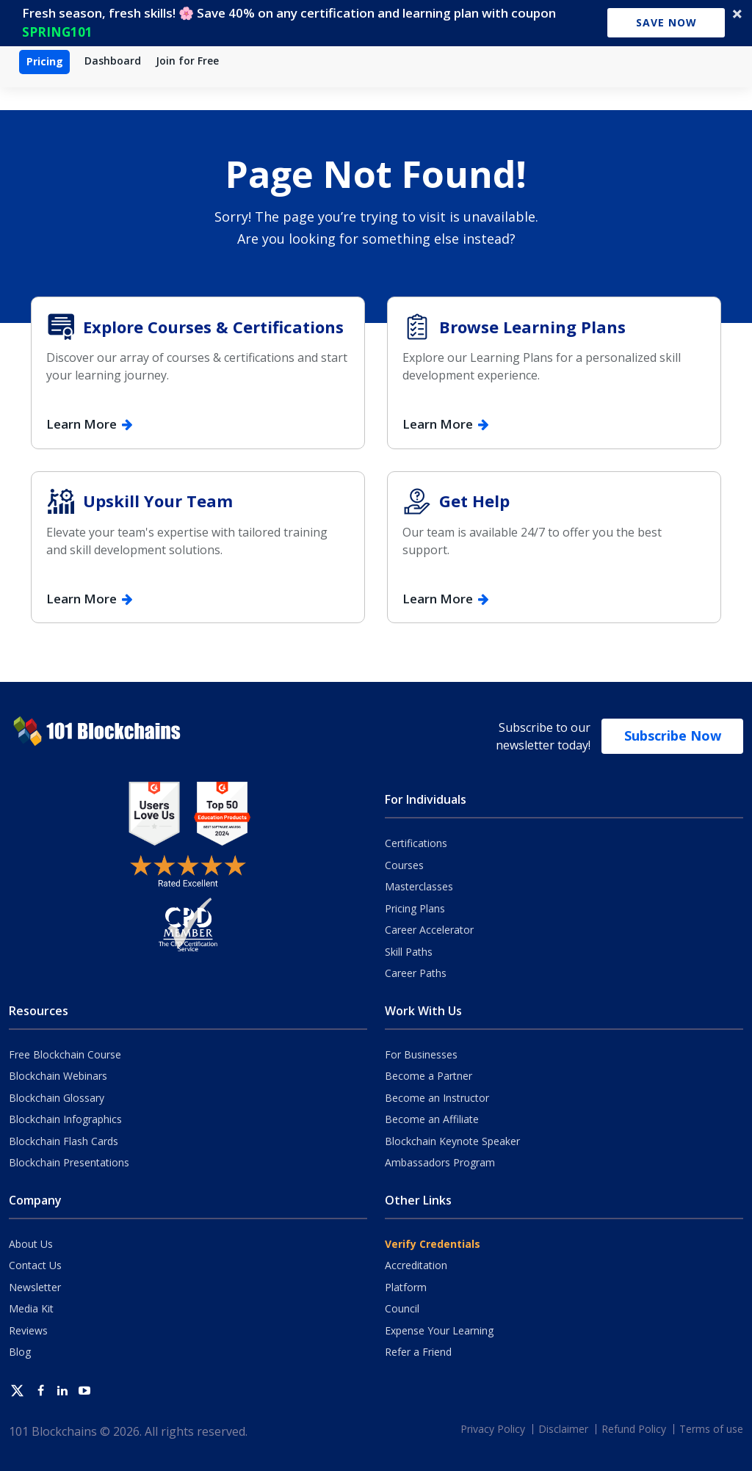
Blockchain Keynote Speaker (452, 1141)
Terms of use (711, 1429)
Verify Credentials (432, 1244)
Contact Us (35, 1265)
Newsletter (35, 1287)
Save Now (666, 22)
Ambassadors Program (440, 1162)
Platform (406, 1287)
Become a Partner (428, 1076)
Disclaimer (563, 1429)
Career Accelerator (429, 930)
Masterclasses (419, 886)
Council (402, 1308)
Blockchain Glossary (56, 1098)
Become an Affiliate (432, 1119)
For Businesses (421, 1054)
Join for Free (187, 61)
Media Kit (31, 1308)
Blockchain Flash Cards (63, 1141)
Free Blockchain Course (65, 1054)
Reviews (28, 1330)
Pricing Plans (415, 908)
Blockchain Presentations (69, 1162)
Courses (404, 865)
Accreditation (416, 1265)
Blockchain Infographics (65, 1119)
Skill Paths (409, 952)
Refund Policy (633, 1429)
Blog (20, 1352)
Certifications (416, 843)
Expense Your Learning (439, 1330)
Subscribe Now (672, 735)
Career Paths (415, 973)
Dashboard (112, 61)
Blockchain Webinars (58, 1076)
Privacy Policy (492, 1429)
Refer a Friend (418, 1352)
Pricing (44, 61)
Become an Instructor (437, 1098)
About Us (31, 1244)
